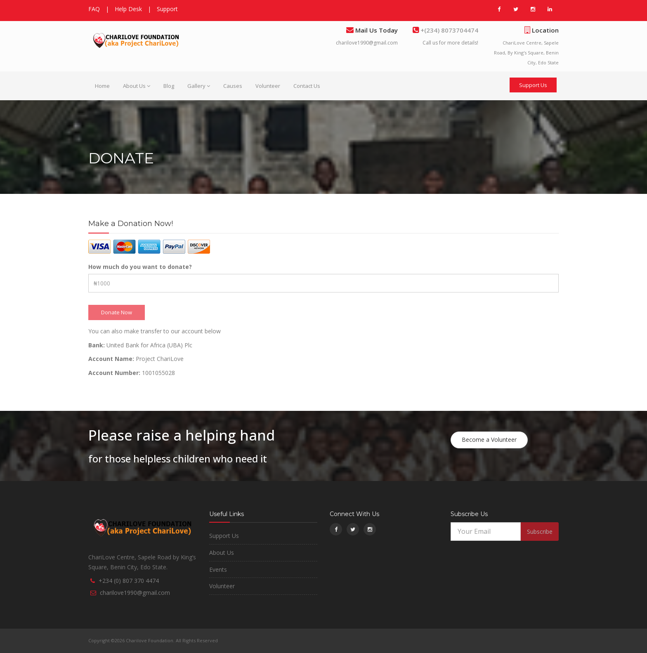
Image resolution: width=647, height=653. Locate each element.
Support (167, 9)
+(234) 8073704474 (448, 30)
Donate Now (116, 312)
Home (102, 86)
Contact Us (306, 86)
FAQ (94, 9)
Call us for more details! (450, 42)
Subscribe (540, 531)
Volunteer (267, 86)
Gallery (198, 86)
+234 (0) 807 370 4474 (129, 581)
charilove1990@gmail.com (367, 42)
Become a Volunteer (489, 439)
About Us (136, 86)
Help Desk (128, 9)
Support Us (533, 85)
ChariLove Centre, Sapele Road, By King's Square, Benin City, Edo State (526, 53)
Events (218, 569)
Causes (232, 86)
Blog (168, 86)
